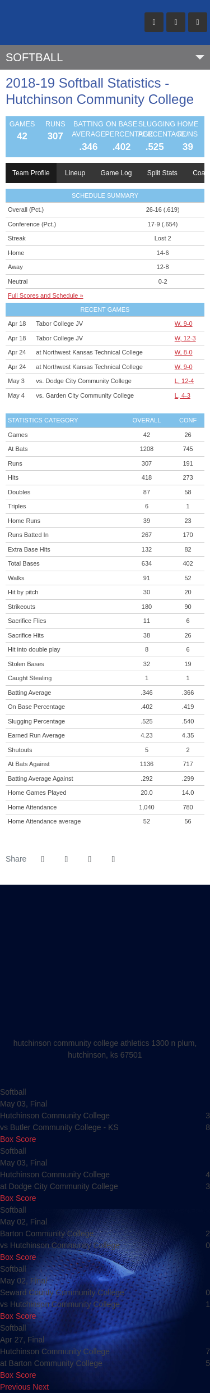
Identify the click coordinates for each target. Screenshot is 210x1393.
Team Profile (31, 173)
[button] (113, 859)
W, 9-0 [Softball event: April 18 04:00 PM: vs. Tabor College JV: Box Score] (184, 323)
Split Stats (162, 173)
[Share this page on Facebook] (42, 859)
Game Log (116, 173)
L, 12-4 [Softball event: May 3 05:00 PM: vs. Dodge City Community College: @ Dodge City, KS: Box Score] (184, 380)
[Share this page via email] (89, 859)
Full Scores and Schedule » (45, 295)
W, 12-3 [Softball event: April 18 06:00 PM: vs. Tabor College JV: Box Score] (185, 338)
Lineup (75, 173)
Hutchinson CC (64, 22)
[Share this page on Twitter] (66, 859)
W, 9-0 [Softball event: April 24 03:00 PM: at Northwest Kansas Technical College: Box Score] (184, 366)
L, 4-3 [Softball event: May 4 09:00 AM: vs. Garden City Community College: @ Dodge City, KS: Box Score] (182, 395)
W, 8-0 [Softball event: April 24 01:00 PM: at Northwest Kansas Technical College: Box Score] (184, 352)
